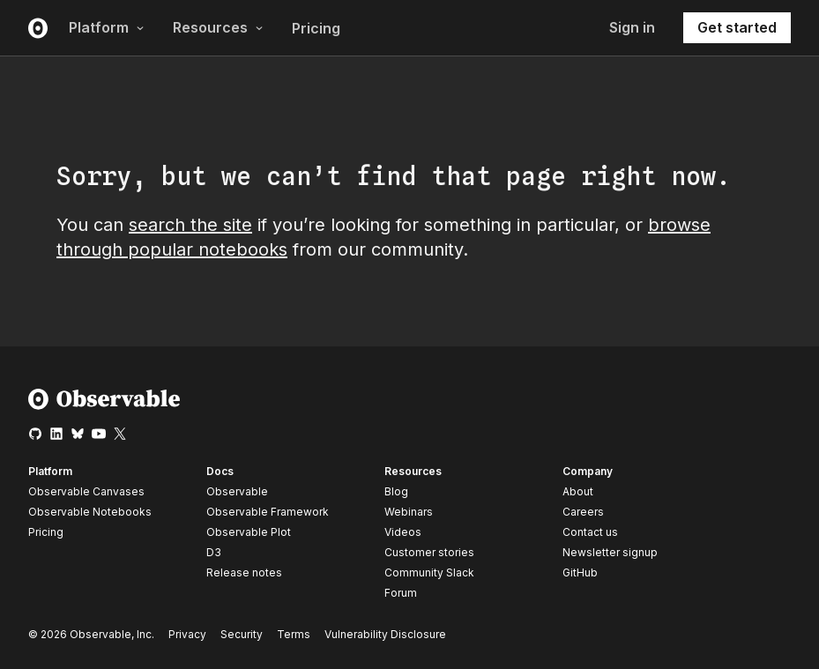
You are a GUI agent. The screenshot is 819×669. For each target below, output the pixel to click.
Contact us (590, 532)
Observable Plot (248, 532)
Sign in (632, 27)
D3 (213, 552)
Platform (107, 27)
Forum (400, 592)
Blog (396, 491)
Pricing (316, 28)
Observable (237, 491)
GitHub (580, 572)
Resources (218, 27)
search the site (190, 224)
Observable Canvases (86, 491)
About (577, 491)
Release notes (244, 572)
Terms (293, 634)
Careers (583, 511)
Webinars (408, 511)
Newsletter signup (610, 552)
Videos (402, 532)
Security (241, 634)
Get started (737, 27)
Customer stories (429, 552)
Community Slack (429, 572)
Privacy (187, 634)
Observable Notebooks (90, 511)
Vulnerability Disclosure (385, 634)
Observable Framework (267, 511)
